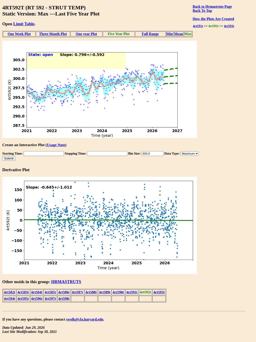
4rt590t (118, 292)
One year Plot (86, 34)
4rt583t (23, 292)
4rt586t (64, 292)
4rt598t (64, 299)
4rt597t (50, 299)
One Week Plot (19, 34)
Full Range (150, 34)
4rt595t (23, 299)
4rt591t (198, 26)
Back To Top (202, 11)
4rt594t (9, 299)
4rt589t (104, 292)
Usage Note (56, 145)
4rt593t (229, 26)
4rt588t (91, 292)
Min (169, 34)
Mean (178, 34)
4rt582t (9, 292)
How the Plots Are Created (213, 19)
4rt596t (37, 299)
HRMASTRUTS (66, 281)
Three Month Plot (53, 34)
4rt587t (77, 292)
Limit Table (23, 23)
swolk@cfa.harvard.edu (84, 319)
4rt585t (50, 292)
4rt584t (37, 292)
